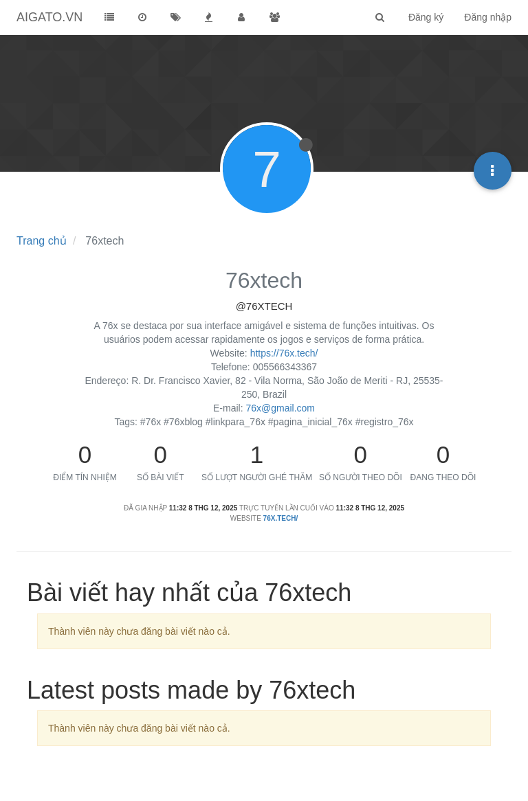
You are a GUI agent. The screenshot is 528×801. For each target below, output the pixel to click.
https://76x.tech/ (284, 353)
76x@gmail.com (280, 408)
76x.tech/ (280, 518)
